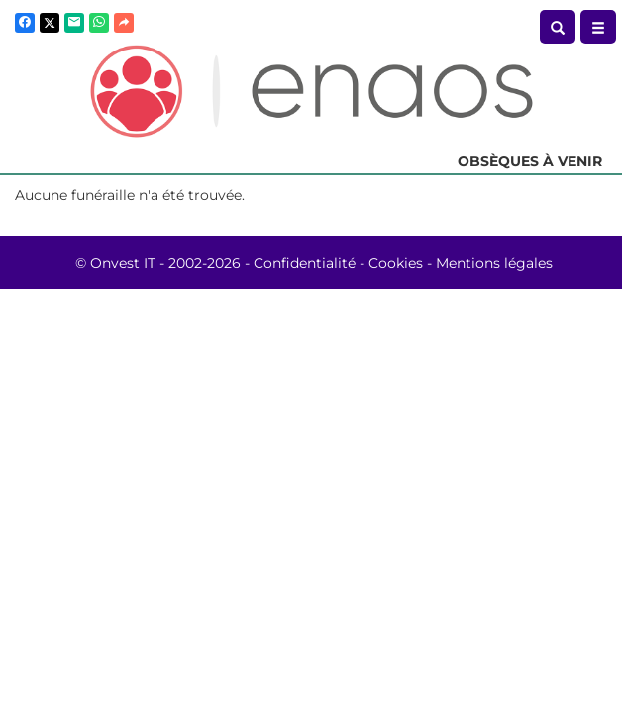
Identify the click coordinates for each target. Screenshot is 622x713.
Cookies (395, 263)
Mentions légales (494, 263)
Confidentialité (305, 263)
